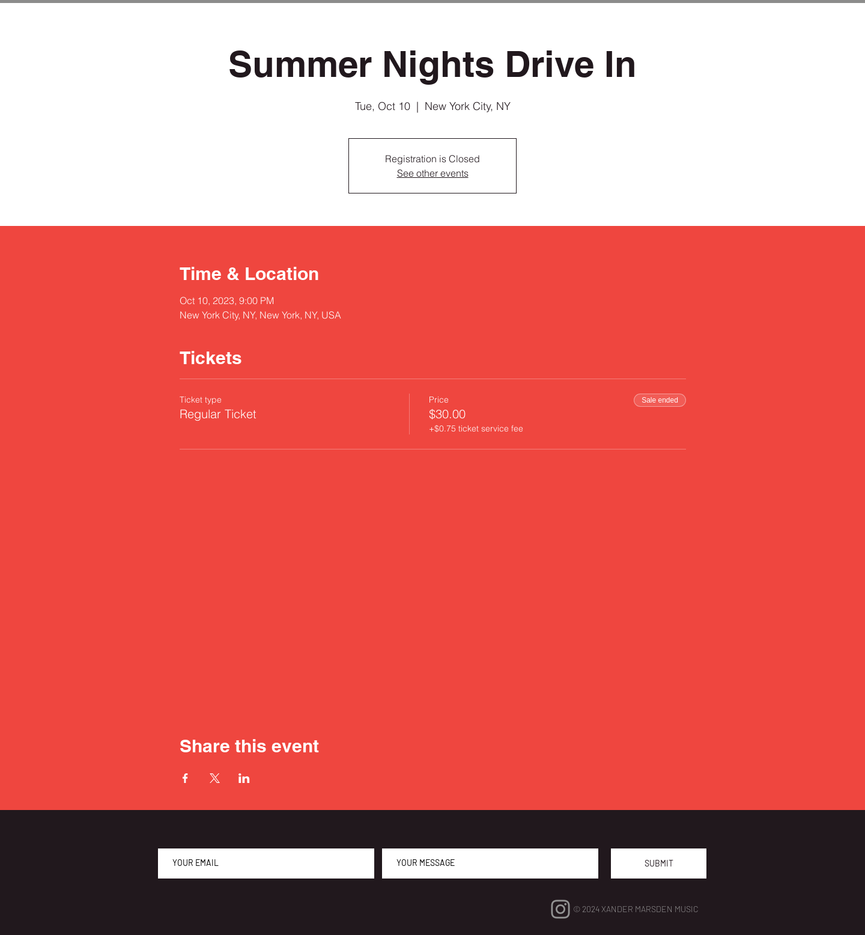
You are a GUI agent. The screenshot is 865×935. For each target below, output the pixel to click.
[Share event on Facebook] (185, 778)
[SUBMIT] (658, 863)
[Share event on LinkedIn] (244, 778)
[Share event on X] (214, 778)
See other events (433, 173)
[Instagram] (560, 909)
